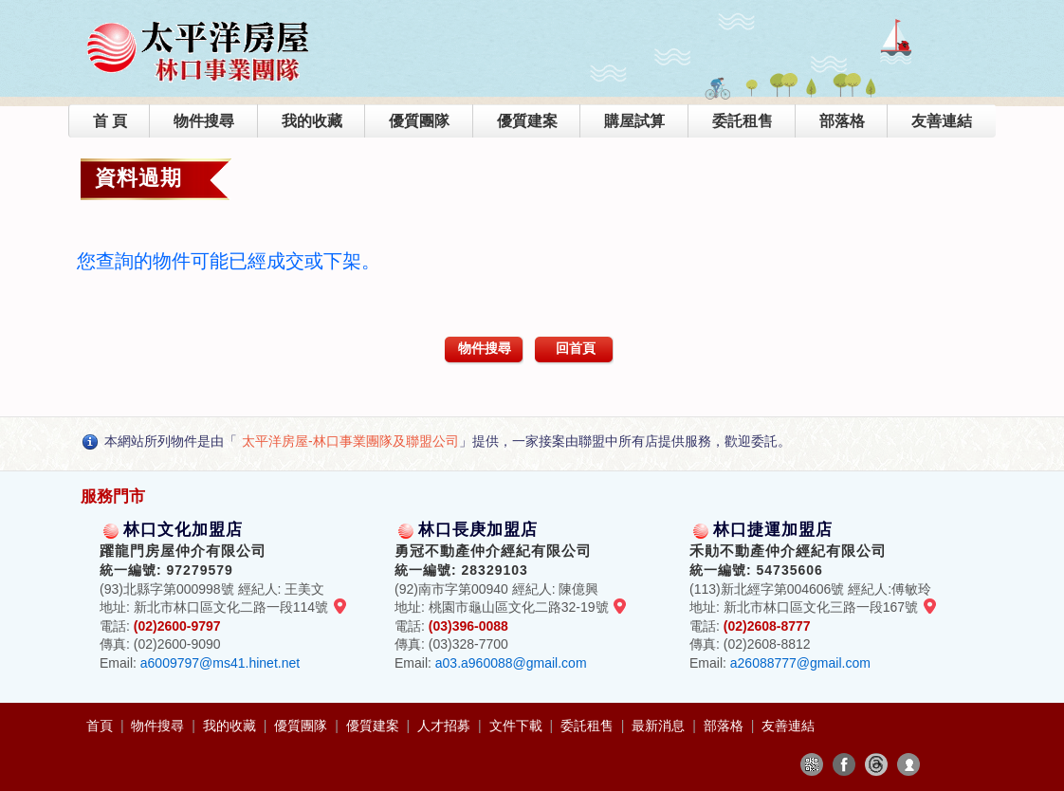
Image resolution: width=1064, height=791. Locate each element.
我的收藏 (312, 121)
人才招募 (445, 725)
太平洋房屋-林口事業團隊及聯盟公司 (350, 441)
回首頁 (576, 348)
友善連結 (941, 121)
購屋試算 (634, 121)
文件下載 (517, 725)
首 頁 (110, 121)
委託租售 (742, 121)
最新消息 (660, 725)
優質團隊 (419, 121)
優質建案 (527, 121)
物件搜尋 (204, 121)
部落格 (842, 121)
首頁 (101, 725)
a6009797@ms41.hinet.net (220, 663)
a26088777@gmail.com (800, 663)
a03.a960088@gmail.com (511, 663)
